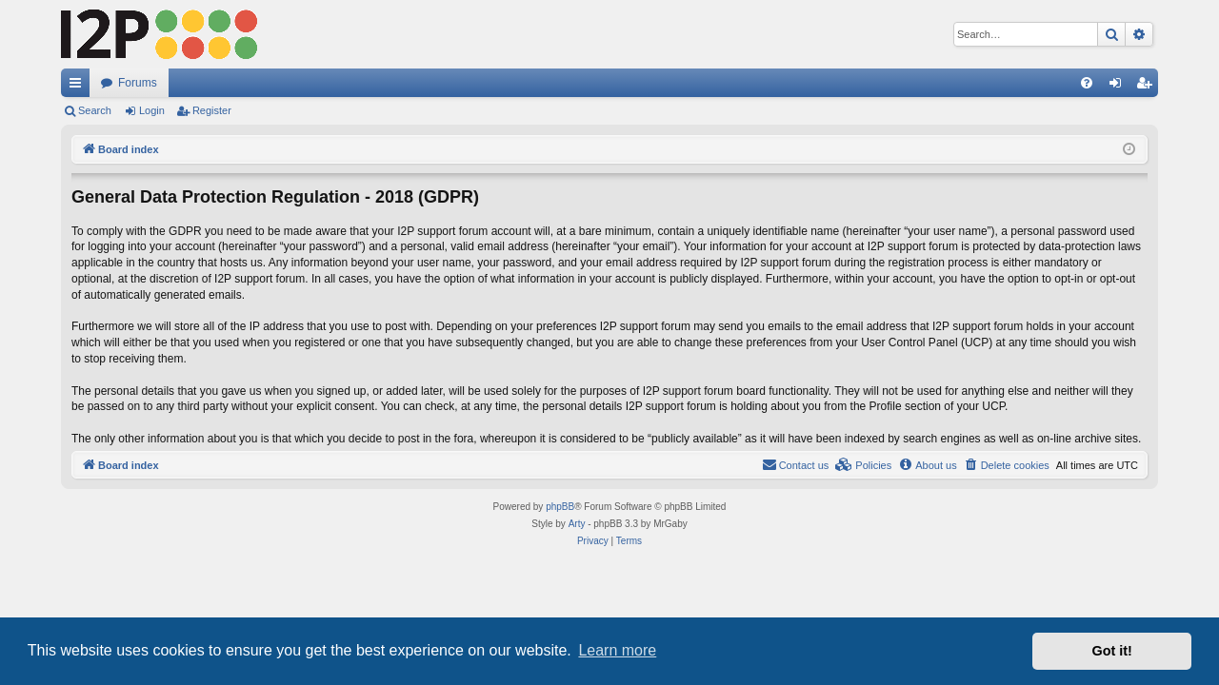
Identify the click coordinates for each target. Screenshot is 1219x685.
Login (152, 110)
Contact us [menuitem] (795, 464)
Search (94, 110)
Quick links (79, 86)
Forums (137, 82)
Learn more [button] (617, 650)
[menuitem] (1086, 82)
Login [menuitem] (1119, 86)
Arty (577, 524)
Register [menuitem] (1148, 86)
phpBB (560, 506)
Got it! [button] (1112, 650)
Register (211, 110)
